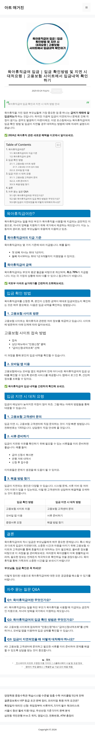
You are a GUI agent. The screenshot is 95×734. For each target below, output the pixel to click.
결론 (10, 187)
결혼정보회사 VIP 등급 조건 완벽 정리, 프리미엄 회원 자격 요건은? (41, 700)
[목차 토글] (56, 144)
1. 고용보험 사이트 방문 (24, 163)
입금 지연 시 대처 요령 (19, 173)
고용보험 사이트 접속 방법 (28, 167)
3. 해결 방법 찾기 (21, 184)
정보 (48, 659)
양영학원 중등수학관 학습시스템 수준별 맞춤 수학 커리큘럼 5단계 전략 (44, 695)
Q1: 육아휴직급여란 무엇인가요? (28, 195)
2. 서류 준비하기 (21, 180)
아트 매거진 (14, 7)
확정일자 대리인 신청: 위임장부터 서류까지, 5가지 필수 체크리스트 (42, 705)
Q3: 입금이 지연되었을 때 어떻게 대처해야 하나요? (36, 202)
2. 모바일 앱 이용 (21, 170)
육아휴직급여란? (16, 149)
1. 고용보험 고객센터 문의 (25, 177)
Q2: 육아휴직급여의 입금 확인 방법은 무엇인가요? (36, 198)
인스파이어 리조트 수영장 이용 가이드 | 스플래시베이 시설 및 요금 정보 (49, 663)
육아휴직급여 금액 (22, 156)
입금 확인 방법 (15, 159)
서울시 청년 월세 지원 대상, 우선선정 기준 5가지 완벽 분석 (37, 710)
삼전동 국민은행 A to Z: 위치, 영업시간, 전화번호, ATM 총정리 (39, 715)
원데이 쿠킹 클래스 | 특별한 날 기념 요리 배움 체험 (49, 666)
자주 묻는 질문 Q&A (18, 191)
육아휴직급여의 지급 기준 (25, 153)
